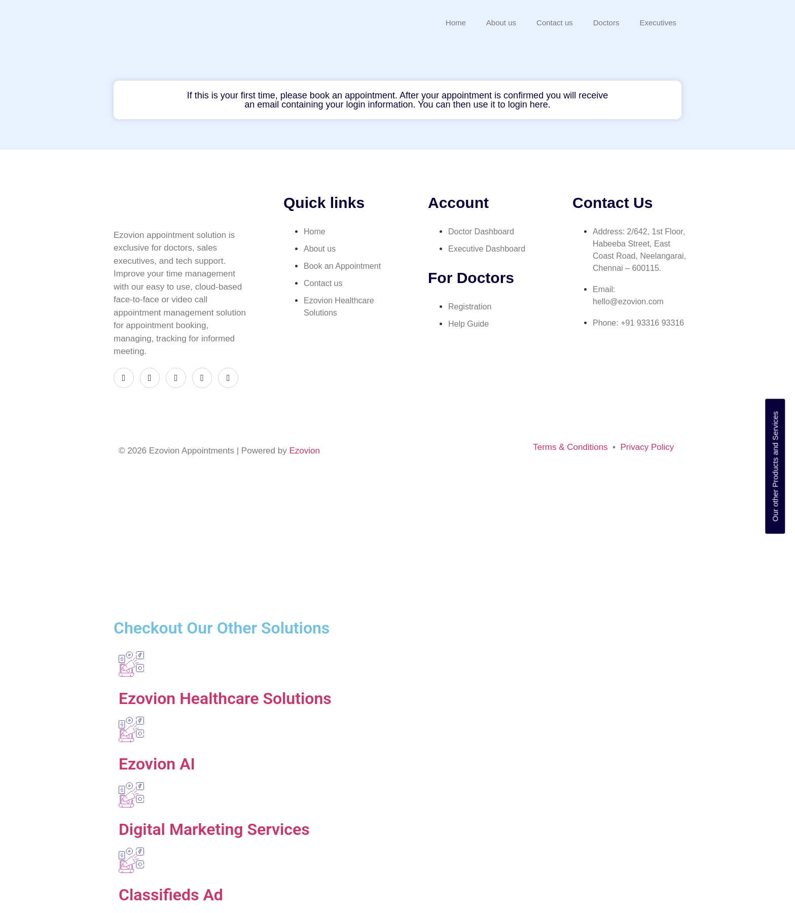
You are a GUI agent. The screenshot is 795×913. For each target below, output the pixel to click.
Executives (657, 22)
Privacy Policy (647, 447)
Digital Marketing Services (214, 829)
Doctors (606, 22)
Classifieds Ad (171, 894)
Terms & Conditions (570, 447)
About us (501, 22)
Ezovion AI (157, 764)
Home (456, 22)
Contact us (554, 22)
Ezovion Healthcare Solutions (225, 698)
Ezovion (304, 450)
